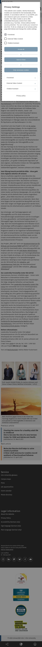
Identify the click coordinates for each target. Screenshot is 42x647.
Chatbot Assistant (13, 43)
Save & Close (21, 59)
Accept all (21, 49)
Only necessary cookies (21, 70)
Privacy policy (21, 95)
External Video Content (15, 39)
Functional (11, 34)
